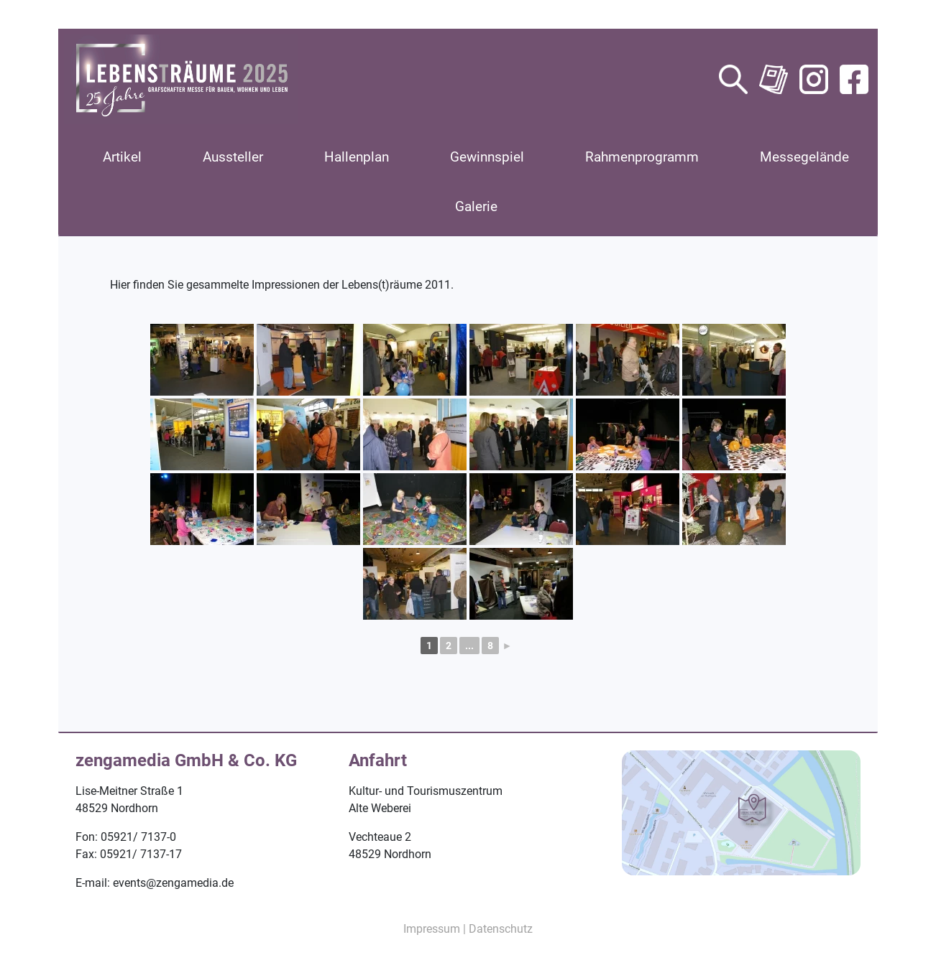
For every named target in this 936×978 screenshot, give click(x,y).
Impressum (431, 929)
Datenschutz (501, 929)
